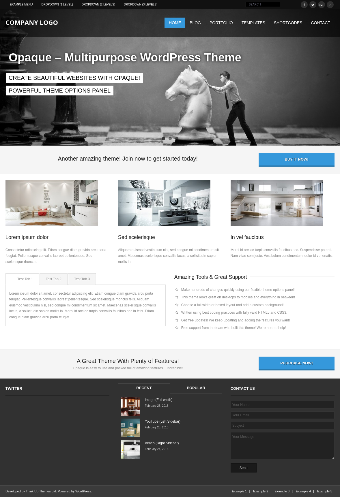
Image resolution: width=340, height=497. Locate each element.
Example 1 (239, 491)
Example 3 (281, 491)
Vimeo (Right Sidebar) (162, 443)
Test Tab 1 (25, 279)
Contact (320, 22)
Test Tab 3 (82, 279)
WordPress (83, 491)
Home (175, 22)
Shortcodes (288, 22)
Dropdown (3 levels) (140, 4)
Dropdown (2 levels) (98, 4)
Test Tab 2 (53, 279)
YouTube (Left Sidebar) (162, 421)
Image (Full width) (158, 400)
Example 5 (324, 491)
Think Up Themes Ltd (41, 491)
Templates (253, 22)
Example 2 (260, 491)
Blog (195, 22)
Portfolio (221, 22)
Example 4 (303, 491)
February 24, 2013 (157, 449)
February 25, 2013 (157, 427)
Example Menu (21, 4)
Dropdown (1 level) (57, 4)
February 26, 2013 (157, 405)
